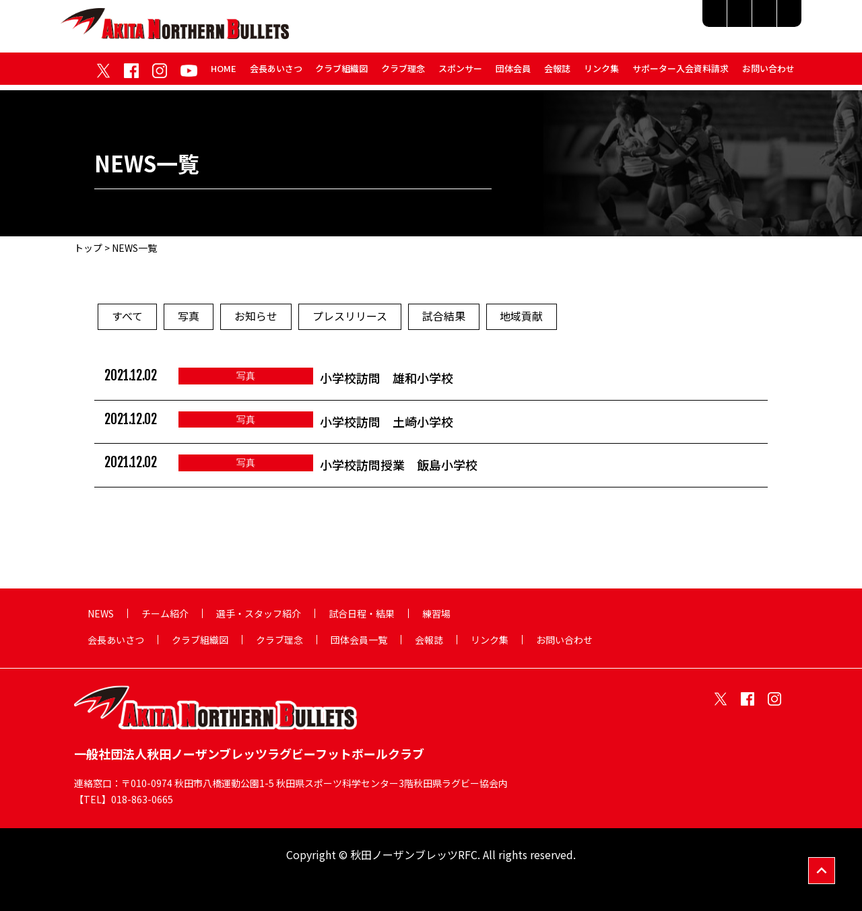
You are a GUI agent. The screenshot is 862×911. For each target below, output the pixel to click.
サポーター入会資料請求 (680, 73)
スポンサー (460, 73)
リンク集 (601, 73)
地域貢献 (521, 317)
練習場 (775, 21)
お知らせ (255, 317)
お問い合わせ (768, 73)
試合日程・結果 (703, 21)
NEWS (101, 613)
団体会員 (513, 73)
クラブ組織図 (341, 73)
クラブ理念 (403, 73)
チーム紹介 (511, 21)
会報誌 (557, 73)
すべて (127, 317)
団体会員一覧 (359, 639)
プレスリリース (349, 317)
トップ (88, 248)
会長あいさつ (275, 73)
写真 (188, 317)
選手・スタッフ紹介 (602, 21)
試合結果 (443, 317)
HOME (223, 73)
